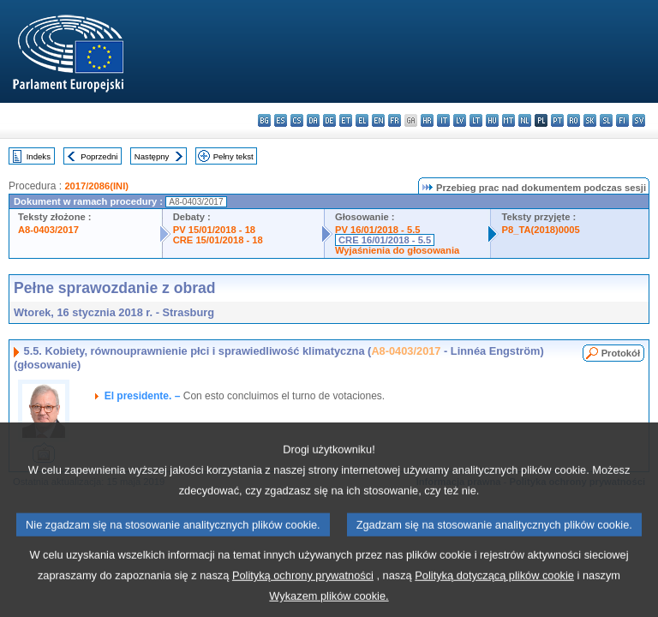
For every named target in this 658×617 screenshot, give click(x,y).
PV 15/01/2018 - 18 (214, 230)
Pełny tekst (233, 156)
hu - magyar (492, 120)
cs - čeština (296, 120)
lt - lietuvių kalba (476, 120)
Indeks (39, 156)
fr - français (394, 120)
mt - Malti (508, 120)
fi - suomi (622, 120)
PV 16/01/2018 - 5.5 (378, 230)
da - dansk (313, 120)
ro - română (573, 120)
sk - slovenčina (589, 120)
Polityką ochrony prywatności (303, 591)
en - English (378, 120)
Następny (152, 156)
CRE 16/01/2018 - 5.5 (384, 240)
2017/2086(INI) (96, 186)
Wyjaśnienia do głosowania (397, 250)
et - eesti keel (345, 120)
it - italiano (443, 120)
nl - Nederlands (524, 120)
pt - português (557, 120)
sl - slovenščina (606, 120)
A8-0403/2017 (48, 230)
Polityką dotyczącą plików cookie (494, 591)
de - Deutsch (329, 120)
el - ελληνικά (362, 120)
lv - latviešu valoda (459, 120)
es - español (280, 120)
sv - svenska (638, 120)
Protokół (620, 353)
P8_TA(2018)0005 (540, 230)
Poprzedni (99, 156)
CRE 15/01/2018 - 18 (218, 240)
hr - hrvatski (427, 120)
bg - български (264, 120)
